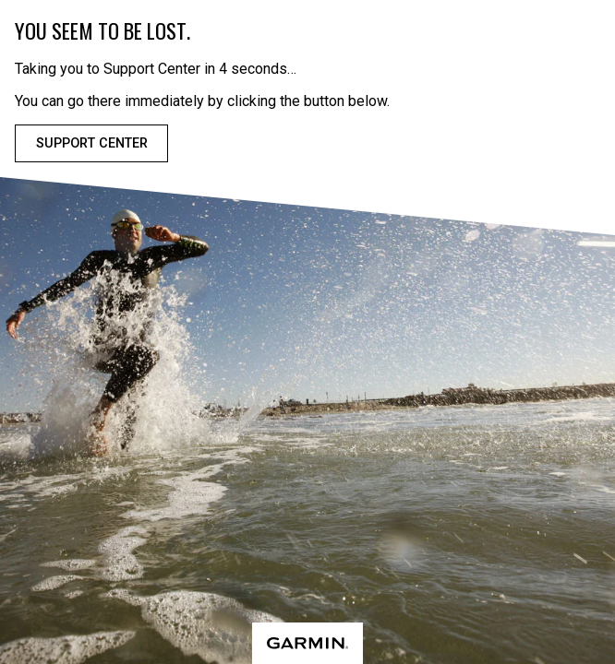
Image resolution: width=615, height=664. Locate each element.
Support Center (92, 143)
